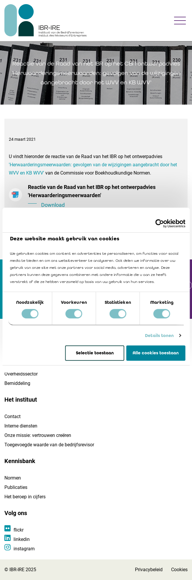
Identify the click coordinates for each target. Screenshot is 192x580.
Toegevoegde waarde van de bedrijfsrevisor (49, 444)
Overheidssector (21, 374)
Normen (12, 478)
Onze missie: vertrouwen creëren (37, 435)
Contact (12, 416)
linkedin (22, 539)
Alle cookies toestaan (156, 353)
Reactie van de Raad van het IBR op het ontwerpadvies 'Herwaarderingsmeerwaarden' (105, 196)
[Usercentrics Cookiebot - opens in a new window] (159, 223)
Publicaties (15, 487)
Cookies (179, 569)
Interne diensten (20, 426)
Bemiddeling (17, 383)
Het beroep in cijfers (25, 496)
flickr (19, 530)
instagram (24, 548)
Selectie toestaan (95, 353)
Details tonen (159, 335)
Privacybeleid (149, 569)
